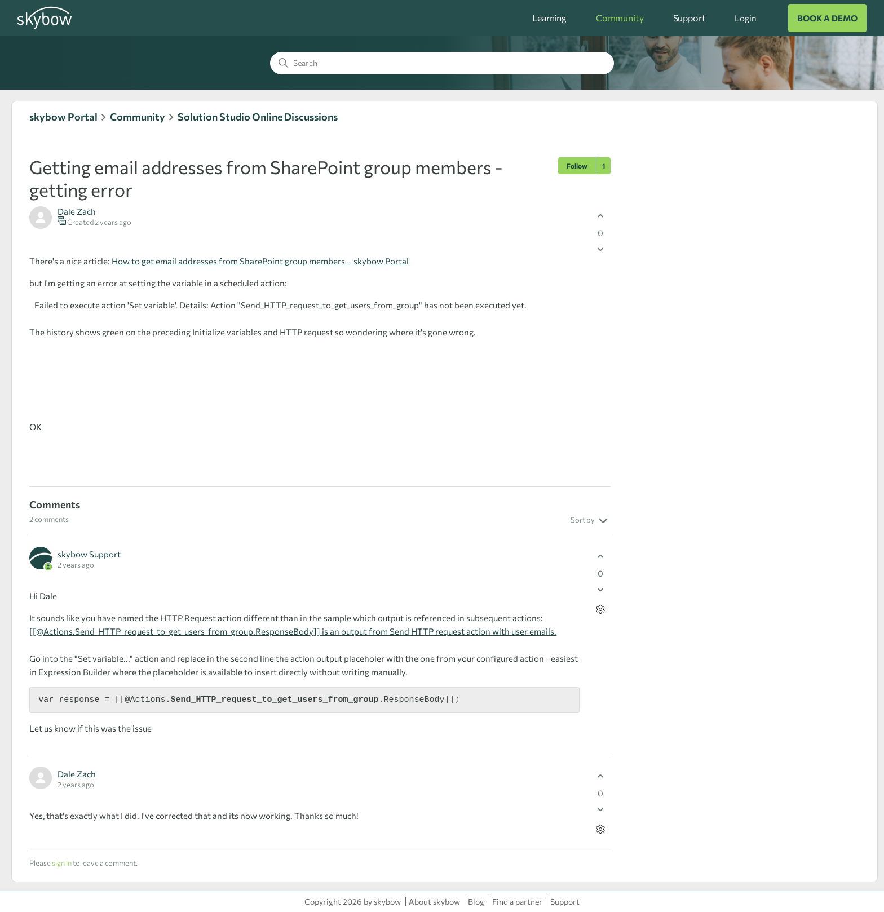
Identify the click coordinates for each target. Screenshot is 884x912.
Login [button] (745, 18)
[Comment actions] (601, 609)
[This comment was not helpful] (601, 590)
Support (689, 17)
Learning (549, 17)
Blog (476, 901)
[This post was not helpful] (601, 249)
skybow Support (89, 554)
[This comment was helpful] (601, 556)
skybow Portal (63, 116)
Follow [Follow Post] (577, 166)
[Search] (442, 63)
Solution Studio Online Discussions (258, 116)
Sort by (591, 520)
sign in (62, 862)
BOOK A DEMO (827, 18)
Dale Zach (77, 211)
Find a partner (517, 901)
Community (620, 17)
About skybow (434, 901)
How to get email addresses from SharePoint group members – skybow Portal (260, 261)
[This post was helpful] (601, 216)
